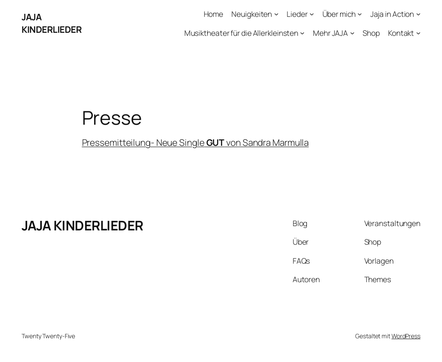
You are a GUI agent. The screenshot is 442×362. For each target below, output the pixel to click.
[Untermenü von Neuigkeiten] (276, 14)
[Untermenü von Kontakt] (418, 32)
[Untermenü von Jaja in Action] (418, 14)
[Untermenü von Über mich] (359, 14)
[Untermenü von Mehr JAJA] (352, 32)
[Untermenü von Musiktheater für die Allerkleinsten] (302, 32)
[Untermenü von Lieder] (311, 14)
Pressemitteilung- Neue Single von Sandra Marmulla (195, 142)
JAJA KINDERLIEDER (52, 23)
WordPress (405, 336)
